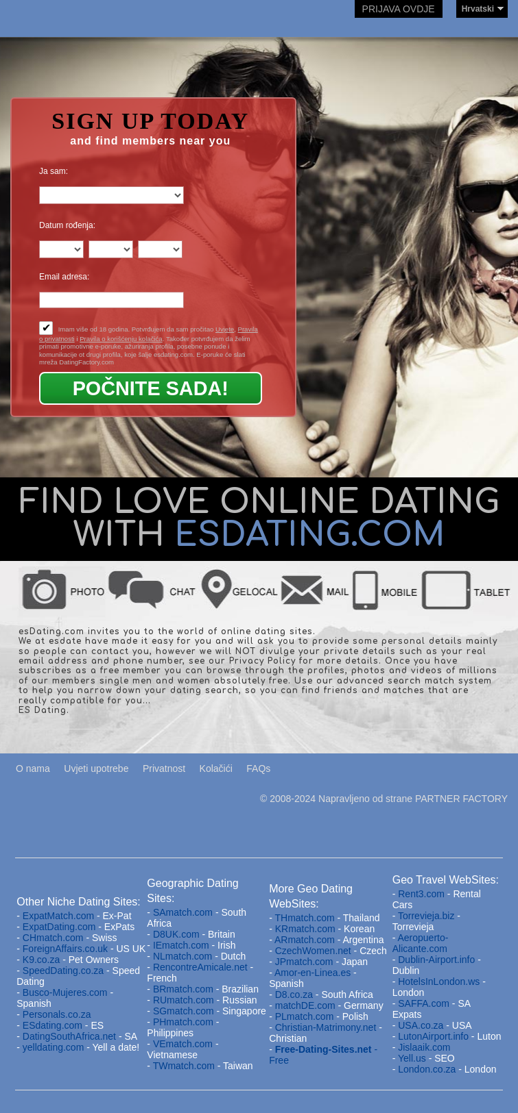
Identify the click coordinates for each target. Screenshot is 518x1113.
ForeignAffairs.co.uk (66, 948)
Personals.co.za (57, 1014)
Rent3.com (421, 893)
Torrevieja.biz (426, 915)
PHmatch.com (184, 1021)
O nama (33, 768)
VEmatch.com (184, 1043)
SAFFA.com (423, 1003)
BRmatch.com (183, 989)
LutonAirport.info (433, 1036)
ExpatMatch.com (58, 915)
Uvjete (224, 329)
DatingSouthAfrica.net (69, 1036)
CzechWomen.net (313, 950)
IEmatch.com (181, 945)
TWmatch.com (184, 1065)
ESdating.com (52, 1025)
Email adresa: (64, 277)
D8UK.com (176, 934)
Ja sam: (53, 171)
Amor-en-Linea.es (312, 972)
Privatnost (164, 768)
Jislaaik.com (424, 1047)
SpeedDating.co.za (63, 970)
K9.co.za (42, 959)
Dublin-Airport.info (436, 959)
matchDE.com (306, 1005)
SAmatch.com (183, 912)
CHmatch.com (54, 937)
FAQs (258, 768)
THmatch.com (304, 917)
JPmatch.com (304, 961)
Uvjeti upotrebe (96, 768)
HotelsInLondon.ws (439, 981)
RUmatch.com (185, 1000)
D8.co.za (295, 994)
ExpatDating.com (59, 926)
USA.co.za (420, 1025)
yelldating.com (53, 1047)
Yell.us (412, 1058)
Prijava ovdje (398, 8)
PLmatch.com (305, 1016)
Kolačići (216, 768)
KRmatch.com (305, 928)
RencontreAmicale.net (200, 967)
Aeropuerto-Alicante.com (420, 943)
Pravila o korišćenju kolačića (121, 338)
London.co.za (427, 1069)
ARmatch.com (304, 939)
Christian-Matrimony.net (326, 1027)
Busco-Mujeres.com (65, 992)
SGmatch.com (185, 1010)
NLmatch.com (182, 956)
